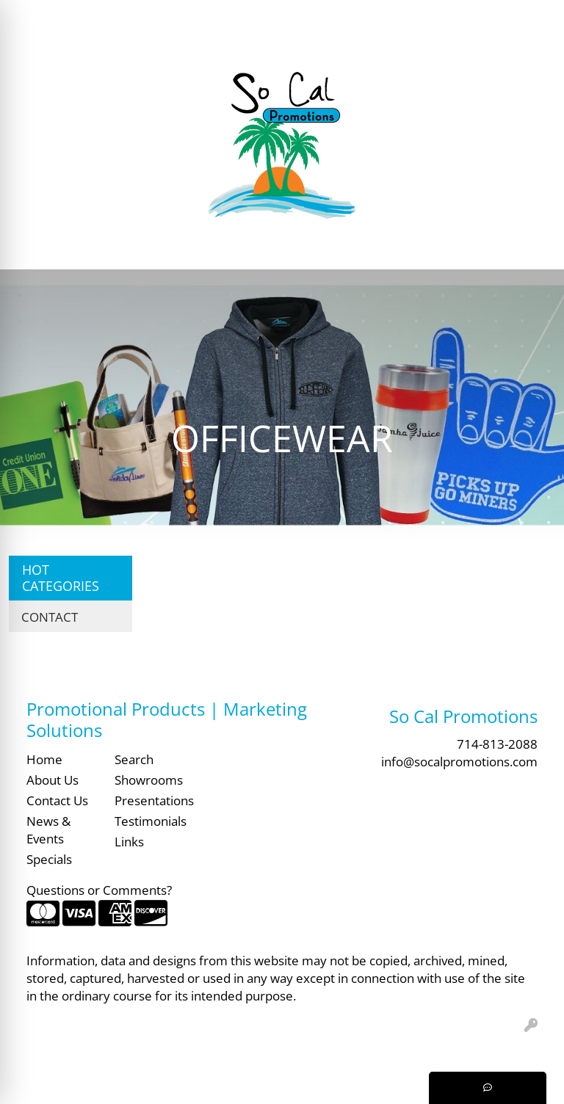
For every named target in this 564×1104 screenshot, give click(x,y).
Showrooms (149, 779)
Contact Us (57, 800)
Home (44, 759)
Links (129, 841)
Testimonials (150, 820)
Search (326, 16)
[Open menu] (534, 248)
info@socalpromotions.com (459, 761)
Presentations (150, 800)
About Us (52, 779)
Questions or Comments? (99, 889)
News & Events (48, 829)
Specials (49, 859)
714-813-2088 (497, 743)
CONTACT (49, 616)
